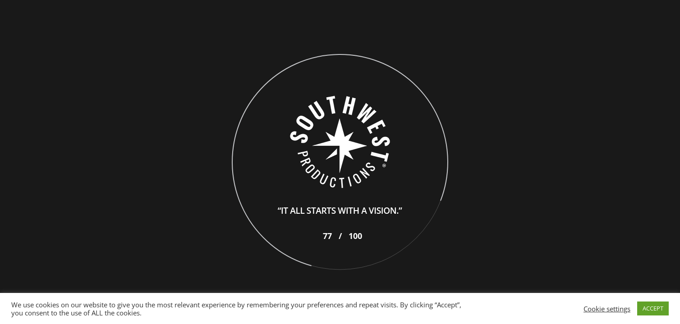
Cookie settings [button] (607, 309)
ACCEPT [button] (653, 308)
